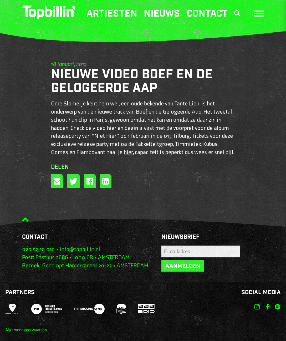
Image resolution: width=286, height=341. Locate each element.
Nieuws (162, 14)
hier (128, 152)
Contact (207, 14)
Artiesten (111, 14)
